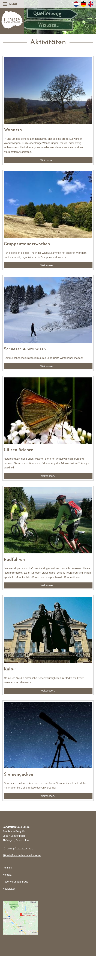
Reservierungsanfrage (15, 881)
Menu (10, 3)
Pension (7, 867)
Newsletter (9, 888)
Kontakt (7, 874)
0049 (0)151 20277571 (18, 848)
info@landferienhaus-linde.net (22, 855)
